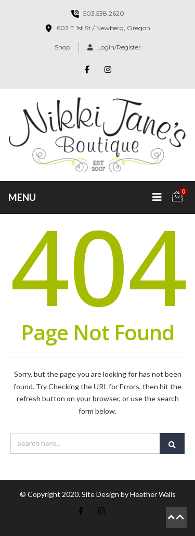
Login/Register (114, 47)
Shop (62, 47)
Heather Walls (153, 494)
